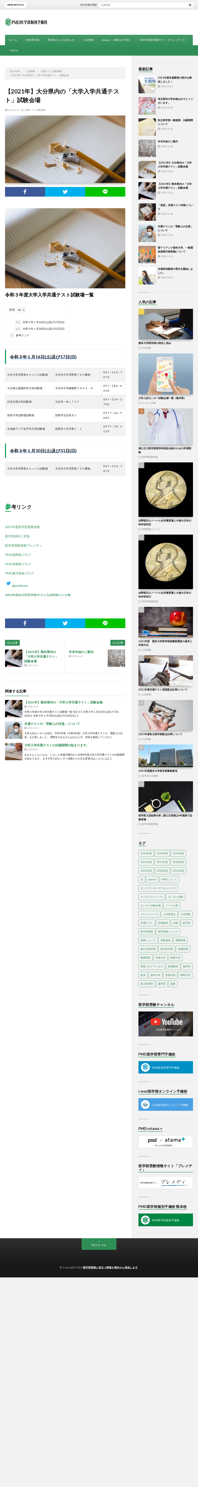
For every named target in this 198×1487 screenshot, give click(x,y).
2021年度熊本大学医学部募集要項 (157, 770)
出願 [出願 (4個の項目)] (175, 922)
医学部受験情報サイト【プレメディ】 (163, 40)
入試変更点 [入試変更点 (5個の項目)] (169, 914)
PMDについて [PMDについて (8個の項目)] (169, 879)
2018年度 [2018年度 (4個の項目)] (178, 862)
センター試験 (149, 403)
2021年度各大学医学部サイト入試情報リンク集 (38, 595)
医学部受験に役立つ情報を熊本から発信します (110, 1267)
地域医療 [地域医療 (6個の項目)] (183, 948)
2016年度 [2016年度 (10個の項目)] (146, 862)
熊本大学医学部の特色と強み (154, 343)
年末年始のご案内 (81, 652)
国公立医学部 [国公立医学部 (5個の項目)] (148, 948)
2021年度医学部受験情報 (22, 527)
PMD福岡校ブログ (18, 554)
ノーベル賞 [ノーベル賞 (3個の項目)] (172, 905)
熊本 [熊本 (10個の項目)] (143, 975)
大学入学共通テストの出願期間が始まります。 (56, 745)
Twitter (13, 50)
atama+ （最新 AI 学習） (117, 40)
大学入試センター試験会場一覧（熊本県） (162, 398)
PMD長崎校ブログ (18, 564)
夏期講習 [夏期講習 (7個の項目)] (146, 957)
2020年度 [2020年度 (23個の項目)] (162, 870)
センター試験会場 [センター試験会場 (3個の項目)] (151, 905)
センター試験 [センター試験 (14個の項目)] (175, 896)
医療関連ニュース (151, 529)
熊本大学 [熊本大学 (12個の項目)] (155, 975)
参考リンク (19, 335)
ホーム (13, 40)
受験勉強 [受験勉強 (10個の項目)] (165, 940)
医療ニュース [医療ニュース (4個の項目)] (148, 940)
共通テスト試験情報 (35, 110)
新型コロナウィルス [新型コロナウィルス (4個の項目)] (152, 966)
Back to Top (99, 1245)
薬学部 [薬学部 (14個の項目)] (162, 983)
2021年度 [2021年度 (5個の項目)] (178, 870)
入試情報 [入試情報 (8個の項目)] (185, 914)
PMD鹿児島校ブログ (19, 573)
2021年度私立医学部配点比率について (160, 734)
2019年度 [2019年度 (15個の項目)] (146, 870)
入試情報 (88, 40)
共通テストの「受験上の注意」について (52, 723)
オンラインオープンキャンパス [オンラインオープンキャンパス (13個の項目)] (158, 888)
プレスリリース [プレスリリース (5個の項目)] (149, 914)
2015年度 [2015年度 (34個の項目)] (178, 853)
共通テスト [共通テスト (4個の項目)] (147, 922)
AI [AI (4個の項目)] (142, 879)
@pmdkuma (16, 585)
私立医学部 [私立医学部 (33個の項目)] (147, 983)
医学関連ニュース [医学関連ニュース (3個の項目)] (168, 931)
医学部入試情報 (150, 775)
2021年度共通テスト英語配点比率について (162, 689)
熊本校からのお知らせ (61, 40)
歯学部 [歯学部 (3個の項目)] (186, 966)
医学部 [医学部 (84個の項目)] (186, 922)
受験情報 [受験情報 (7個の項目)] (180, 940)
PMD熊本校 (32, 40)
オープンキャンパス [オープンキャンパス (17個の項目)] (152, 896)
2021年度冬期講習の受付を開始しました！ (109, 4)
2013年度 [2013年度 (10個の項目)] (146, 853)
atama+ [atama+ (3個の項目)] (152, 879)
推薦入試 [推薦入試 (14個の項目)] (175, 957)
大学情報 (146, 348)
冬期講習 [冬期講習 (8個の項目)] (163, 922)
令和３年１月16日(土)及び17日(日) (39, 322)
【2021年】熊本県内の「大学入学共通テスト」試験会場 (41, 656)
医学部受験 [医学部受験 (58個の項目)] (147, 931)
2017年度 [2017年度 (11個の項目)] (162, 862)
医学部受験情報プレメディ (23, 545)
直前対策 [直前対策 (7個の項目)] (170, 975)
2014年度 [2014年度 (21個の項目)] (162, 853)
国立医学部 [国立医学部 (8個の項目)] (166, 948)
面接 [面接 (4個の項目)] (172, 983)
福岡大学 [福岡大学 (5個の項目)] (185, 975)
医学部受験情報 (150, 457)
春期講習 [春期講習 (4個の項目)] (173, 966)
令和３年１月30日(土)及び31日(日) (39, 329)
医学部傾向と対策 (17, 536)
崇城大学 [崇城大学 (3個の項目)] (160, 957)
